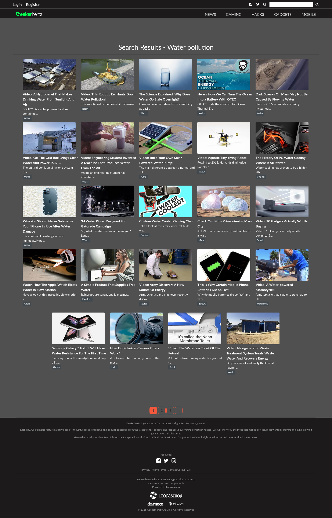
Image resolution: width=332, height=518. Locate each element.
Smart (260, 240)
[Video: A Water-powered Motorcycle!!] (282, 279)
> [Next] (179, 410)
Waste (231, 372)
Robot (85, 108)
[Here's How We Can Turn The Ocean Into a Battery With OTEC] (223, 89)
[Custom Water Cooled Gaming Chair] (165, 216)
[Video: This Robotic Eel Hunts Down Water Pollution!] (107, 89)
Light (113, 367)
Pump (143, 176)
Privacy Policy (149, 469)
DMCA (186, 469)
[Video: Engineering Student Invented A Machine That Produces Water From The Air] (107, 152)
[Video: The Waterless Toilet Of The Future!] (194, 343)
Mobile (309, 14)
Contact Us (174, 469)
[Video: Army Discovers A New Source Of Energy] (165, 279)
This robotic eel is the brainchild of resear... (108, 104)
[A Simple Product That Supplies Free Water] (107, 279)
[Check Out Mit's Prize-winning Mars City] (223, 216)
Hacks (258, 14)
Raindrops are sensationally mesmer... (105, 294)
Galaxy (56, 367)
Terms (162, 469)
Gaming (234, 14)
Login (17, 4)
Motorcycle (262, 303)
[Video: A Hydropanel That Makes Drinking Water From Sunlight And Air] (49, 89)
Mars (201, 240)
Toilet (172, 367)
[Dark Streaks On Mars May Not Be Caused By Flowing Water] (282, 89)
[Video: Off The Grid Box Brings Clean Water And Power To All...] (49, 152)
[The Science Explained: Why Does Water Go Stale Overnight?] (165, 89)
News (210, 14)
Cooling (260, 176)
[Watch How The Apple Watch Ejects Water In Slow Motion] (49, 279)
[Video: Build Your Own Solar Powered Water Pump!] (165, 152)
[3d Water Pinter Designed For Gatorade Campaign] (107, 216)
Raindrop (86, 299)
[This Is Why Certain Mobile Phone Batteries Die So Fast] (223, 279)
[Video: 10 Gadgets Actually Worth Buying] (282, 216)
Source (144, 303)
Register (33, 4)
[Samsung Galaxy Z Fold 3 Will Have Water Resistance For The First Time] (78, 343)
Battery (202, 303)
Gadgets (283, 14)
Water (27, 118)
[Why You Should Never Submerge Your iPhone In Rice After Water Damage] (49, 216)
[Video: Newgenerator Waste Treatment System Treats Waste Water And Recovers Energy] (253, 343)
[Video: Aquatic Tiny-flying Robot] (223, 152)
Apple (27, 303)
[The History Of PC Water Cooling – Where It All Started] (282, 152)
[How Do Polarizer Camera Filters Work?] (136, 343)
